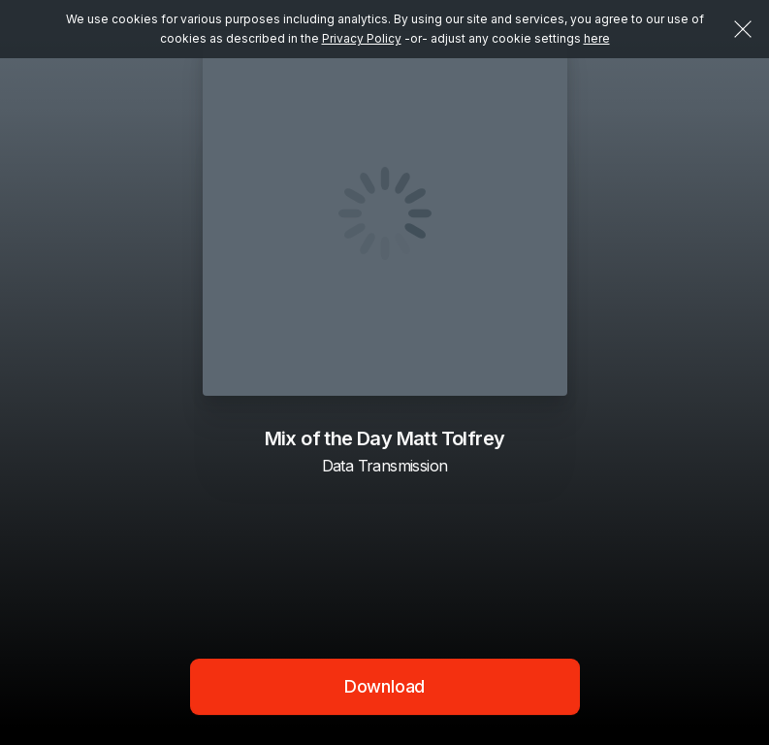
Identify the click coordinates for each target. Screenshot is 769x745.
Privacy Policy (361, 38)
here (597, 38)
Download (385, 686)
